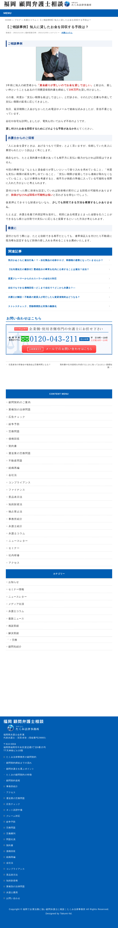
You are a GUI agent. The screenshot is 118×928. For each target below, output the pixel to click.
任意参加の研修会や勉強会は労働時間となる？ (28, 365)
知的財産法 (15, 504)
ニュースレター (18, 541)
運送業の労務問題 (20, 453)
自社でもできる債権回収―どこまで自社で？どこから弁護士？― (41, 288)
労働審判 (11, 833)
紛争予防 (14, 424)
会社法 (13, 475)
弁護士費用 (12, 892)
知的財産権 (12, 880)
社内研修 (14, 555)
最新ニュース (16, 618)
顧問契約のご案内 (20, 402)
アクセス (14, 562)
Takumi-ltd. (66, 913)
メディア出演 (16, 604)
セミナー (14, 548)
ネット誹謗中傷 (14, 810)
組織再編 (14, 468)
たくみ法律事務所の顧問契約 (21, 757)
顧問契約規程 (13, 780)
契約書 (13, 446)
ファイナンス (17, 489)
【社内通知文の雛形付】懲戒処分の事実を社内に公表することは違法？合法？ (48, 269)
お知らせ (13, 582)
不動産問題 (15, 460)
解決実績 (13, 633)
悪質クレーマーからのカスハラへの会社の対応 (32, 278)
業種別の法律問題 (20, 409)
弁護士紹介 (15, 526)
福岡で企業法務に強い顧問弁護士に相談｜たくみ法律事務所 (54, 909)
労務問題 (14, 431)
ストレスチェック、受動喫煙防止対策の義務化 (32, 306)
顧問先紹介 (15, 646)
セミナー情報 (16, 589)
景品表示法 (15, 497)
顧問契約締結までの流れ (19, 763)
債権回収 (14, 438)
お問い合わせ (13, 898)
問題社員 (11, 839)
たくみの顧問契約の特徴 (19, 774)
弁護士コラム (67, 33)
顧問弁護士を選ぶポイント (20, 769)
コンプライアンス (20, 482)
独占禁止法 (15, 511)
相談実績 (13, 626)
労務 (14, 640)
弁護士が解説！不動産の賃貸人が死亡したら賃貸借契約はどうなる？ (44, 297)
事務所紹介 (15, 519)
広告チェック (17, 417)
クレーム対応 (13, 816)
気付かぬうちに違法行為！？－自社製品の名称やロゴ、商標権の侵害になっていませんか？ (55, 260)
